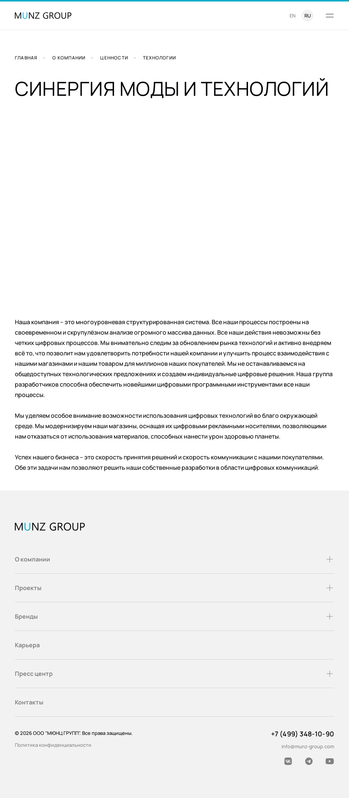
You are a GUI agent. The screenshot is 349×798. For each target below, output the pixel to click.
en (293, 15)
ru (307, 15)
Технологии (159, 58)
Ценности (114, 58)
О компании (68, 58)
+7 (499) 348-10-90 (302, 733)
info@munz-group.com (307, 746)
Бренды (174, 616)
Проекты (174, 587)
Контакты (29, 702)
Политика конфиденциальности (53, 745)
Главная (26, 58)
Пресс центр (174, 673)
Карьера (27, 645)
